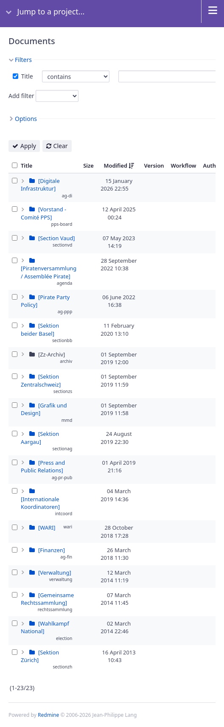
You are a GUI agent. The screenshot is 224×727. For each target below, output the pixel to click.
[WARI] (47, 527)
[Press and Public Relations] (43, 466)
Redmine (48, 715)
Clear (60, 146)
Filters (23, 60)
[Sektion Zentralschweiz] (41, 380)
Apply (28, 146)
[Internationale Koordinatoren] (40, 503)
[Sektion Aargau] (40, 437)
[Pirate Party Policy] (45, 301)
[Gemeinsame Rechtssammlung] (47, 598)
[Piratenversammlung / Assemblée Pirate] (48, 272)
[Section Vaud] (56, 238)
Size (88, 165)
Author (212, 165)
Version (154, 165)
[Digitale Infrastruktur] (40, 184)
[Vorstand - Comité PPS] (43, 213)
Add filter (21, 96)
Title (26, 76)
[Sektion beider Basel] (40, 329)
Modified (116, 165)
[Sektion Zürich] (40, 656)
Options (26, 119)
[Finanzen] (51, 550)
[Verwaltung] (54, 572)
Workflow (183, 165)
